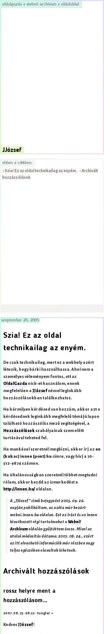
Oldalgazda (12, 4)
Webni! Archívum (42, 4)
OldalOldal (70, 4)
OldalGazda (15, 383)
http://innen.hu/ (19, 489)
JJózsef (39, 390)
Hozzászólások (19, 430)
